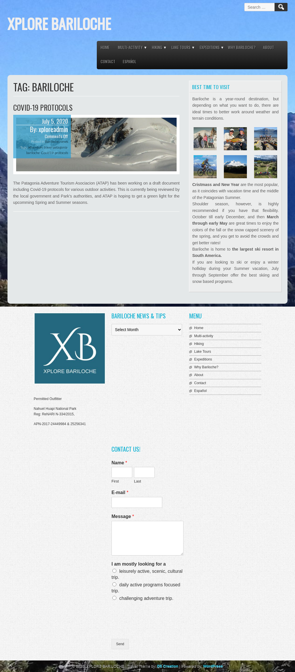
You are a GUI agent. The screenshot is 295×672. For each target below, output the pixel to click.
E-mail (119, 492)
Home (105, 47)
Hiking (157, 47)
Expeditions (210, 47)
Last (137, 481)
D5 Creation (167, 666)
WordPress (213, 666)
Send (120, 644)
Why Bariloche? (242, 47)
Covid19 (47, 153)
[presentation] (155, 629)
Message (122, 516)
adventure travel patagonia (47, 147)
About (268, 47)
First (115, 481)
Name (119, 462)
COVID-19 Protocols (43, 107)
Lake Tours (180, 47)
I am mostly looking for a (138, 564)
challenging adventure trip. (146, 598)
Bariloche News (56, 141)
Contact (108, 61)
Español (129, 61)
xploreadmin (53, 129)
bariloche (33, 153)
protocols (61, 153)
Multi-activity (130, 47)
